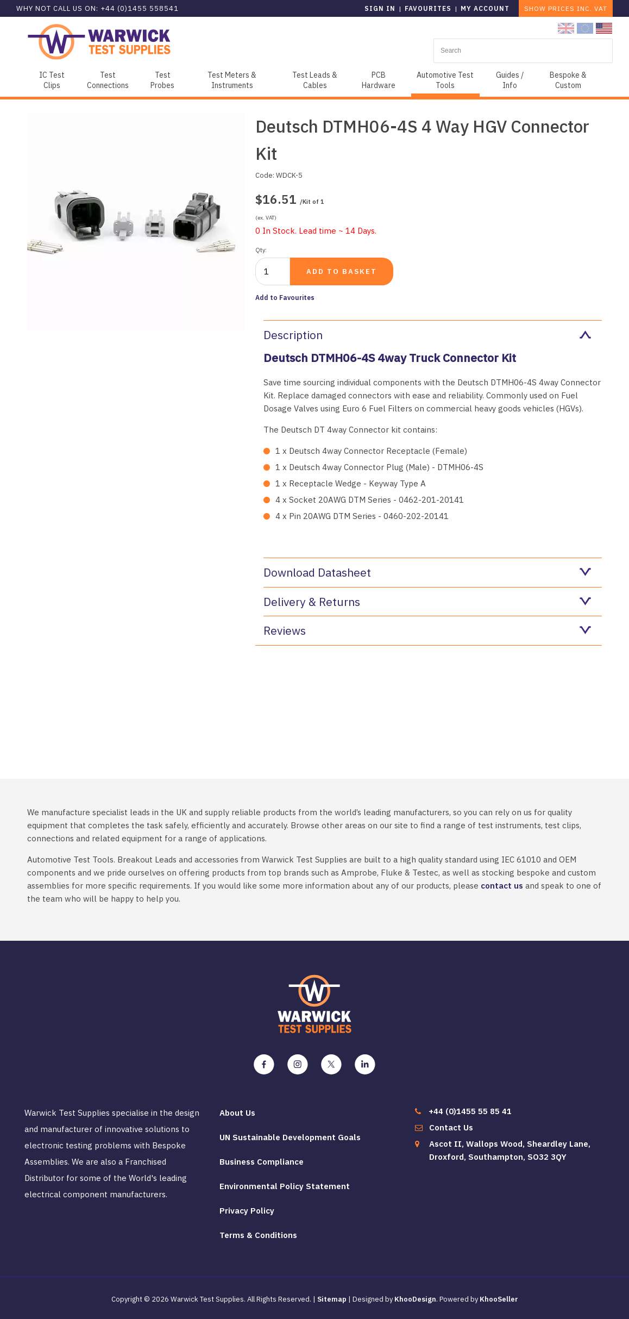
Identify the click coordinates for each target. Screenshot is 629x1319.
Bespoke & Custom (568, 80)
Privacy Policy (246, 1210)
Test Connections (108, 80)
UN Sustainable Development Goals (290, 1137)
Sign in (379, 8)
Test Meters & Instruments (231, 80)
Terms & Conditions (258, 1235)
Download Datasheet (427, 572)
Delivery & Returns (427, 601)
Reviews (427, 630)
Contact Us (451, 1127)
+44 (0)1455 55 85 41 (470, 1111)
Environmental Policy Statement (284, 1186)
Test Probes (162, 80)
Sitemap (332, 1299)
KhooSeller (499, 1299)
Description (427, 334)
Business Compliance (261, 1162)
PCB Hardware (378, 80)
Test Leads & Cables (314, 80)
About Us (237, 1113)
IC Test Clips (52, 80)
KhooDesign (415, 1299)
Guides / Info (510, 80)
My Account (485, 8)
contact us (502, 885)
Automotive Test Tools (445, 80)
